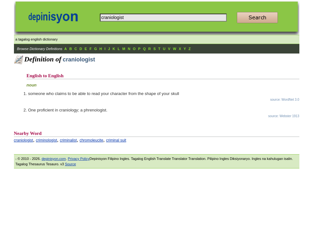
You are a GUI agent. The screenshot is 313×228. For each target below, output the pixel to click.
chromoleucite (91, 140)
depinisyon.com (54, 159)
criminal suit (116, 140)
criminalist (68, 140)
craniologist (23, 140)
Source (70, 164)
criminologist (46, 140)
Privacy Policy (78, 159)
